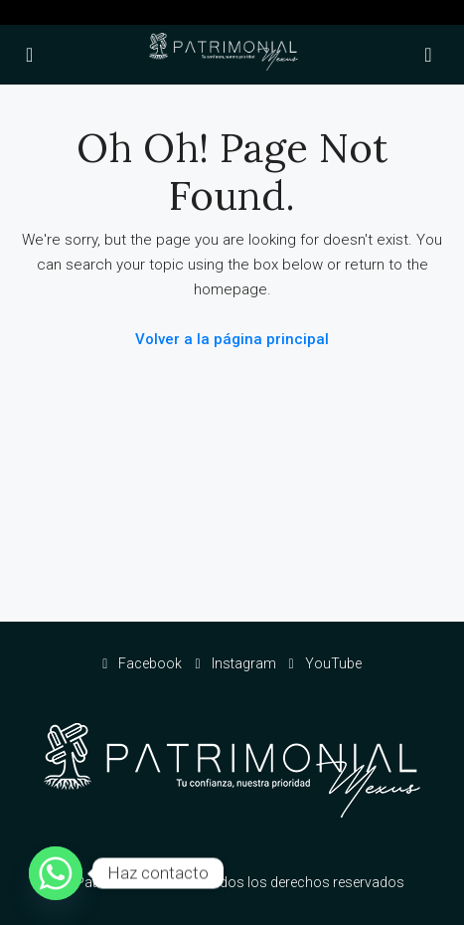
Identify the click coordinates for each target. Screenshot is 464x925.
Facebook (142, 663)
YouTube (325, 663)
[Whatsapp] (55, 873)
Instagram (235, 663)
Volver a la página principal (232, 339)
